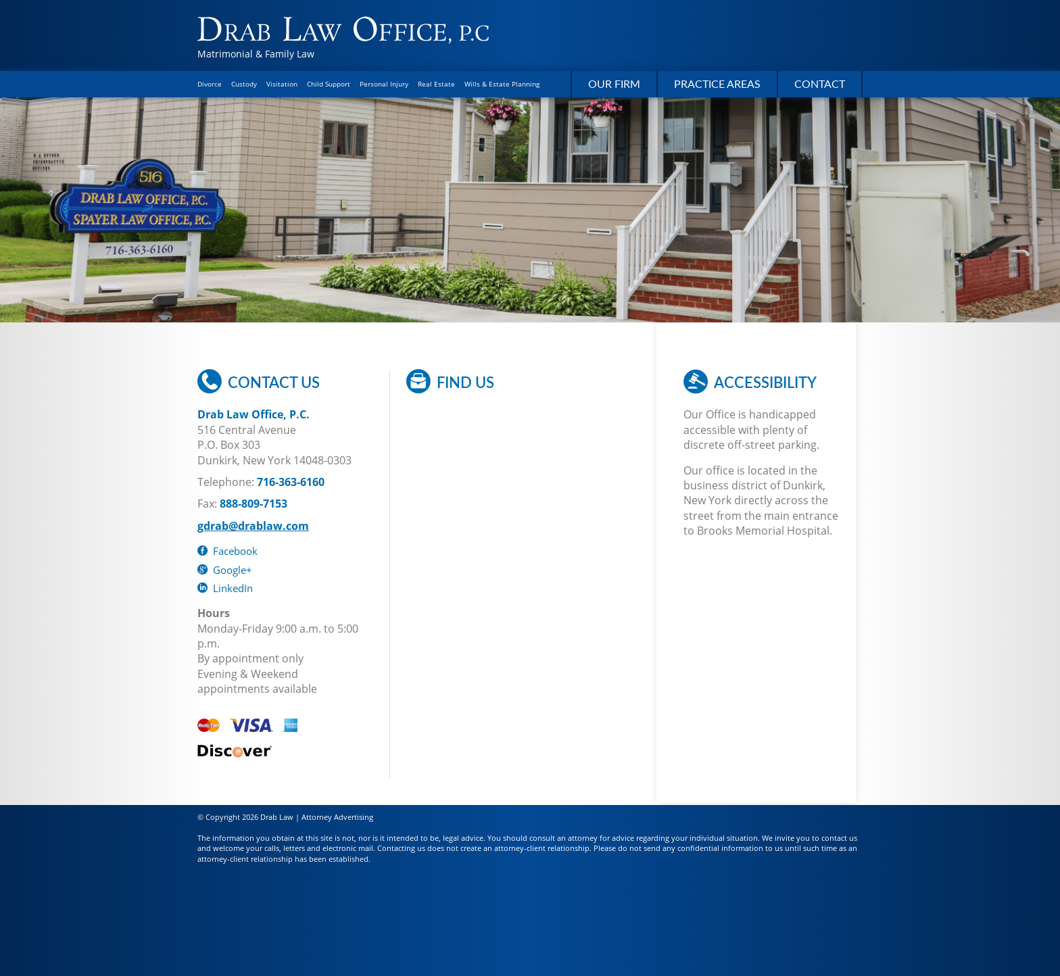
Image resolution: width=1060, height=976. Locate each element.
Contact (819, 83)
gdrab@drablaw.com (253, 525)
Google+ (224, 570)
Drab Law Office (343, 30)
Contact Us (258, 382)
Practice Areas (717, 83)
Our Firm (614, 83)
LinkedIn (225, 588)
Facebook (227, 551)
